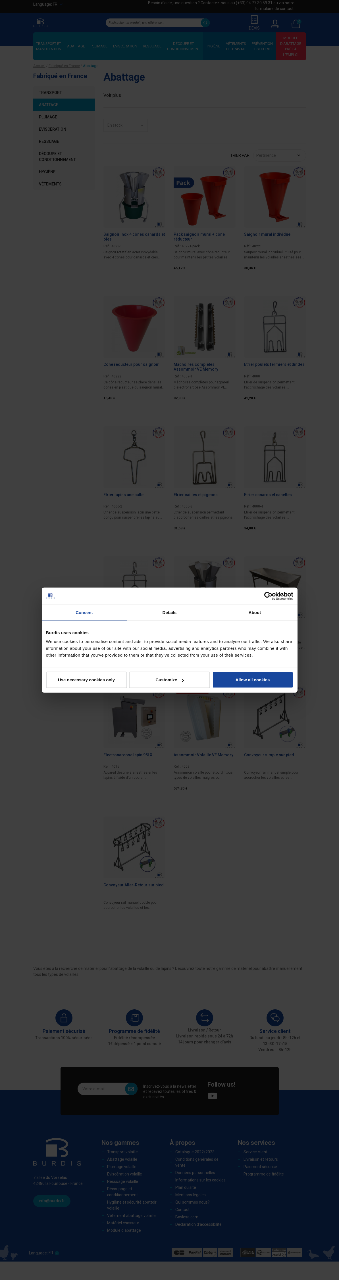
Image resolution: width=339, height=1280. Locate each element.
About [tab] (255, 612)
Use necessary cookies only (86, 679)
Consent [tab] (84, 612)
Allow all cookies (253, 679)
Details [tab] (170, 612)
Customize (169, 679)
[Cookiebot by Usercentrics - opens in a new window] (268, 596)
